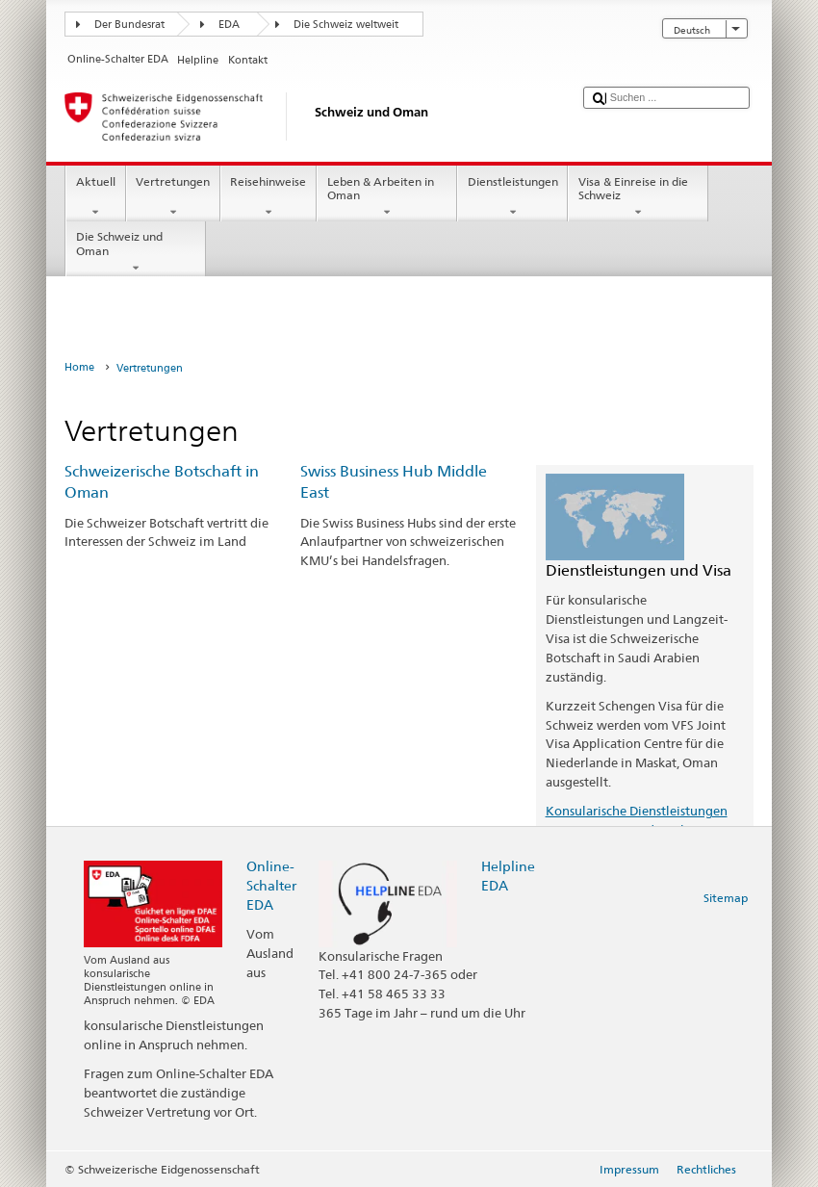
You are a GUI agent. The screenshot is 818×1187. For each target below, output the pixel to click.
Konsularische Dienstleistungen (637, 810)
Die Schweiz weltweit (346, 24)
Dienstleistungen (512, 197)
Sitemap (725, 897)
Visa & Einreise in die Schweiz (638, 197)
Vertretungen (173, 197)
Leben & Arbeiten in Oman (387, 197)
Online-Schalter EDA (271, 885)
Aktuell (95, 197)
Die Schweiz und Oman (135, 252)
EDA (229, 24)
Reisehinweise (268, 197)
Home (79, 367)
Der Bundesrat (129, 24)
